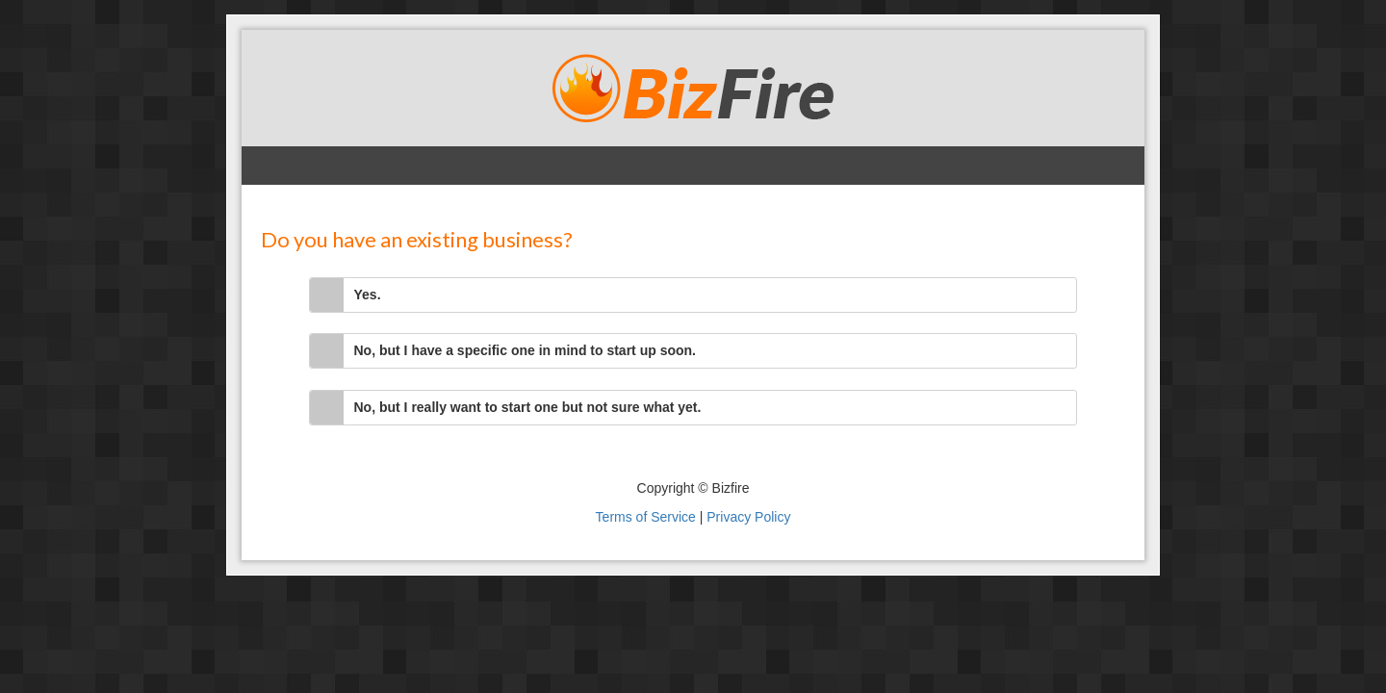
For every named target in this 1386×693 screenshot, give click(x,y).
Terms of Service (646, 517)
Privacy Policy (748, 517)
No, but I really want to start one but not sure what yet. (528, 407)
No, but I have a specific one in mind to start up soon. (525, 350)
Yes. (367, 294)
